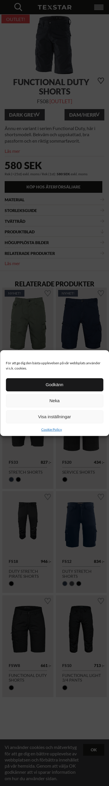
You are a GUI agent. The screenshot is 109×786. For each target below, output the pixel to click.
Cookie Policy (51, 429)
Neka (54, 400)
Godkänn (54, 384)
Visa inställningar (54, 416)
